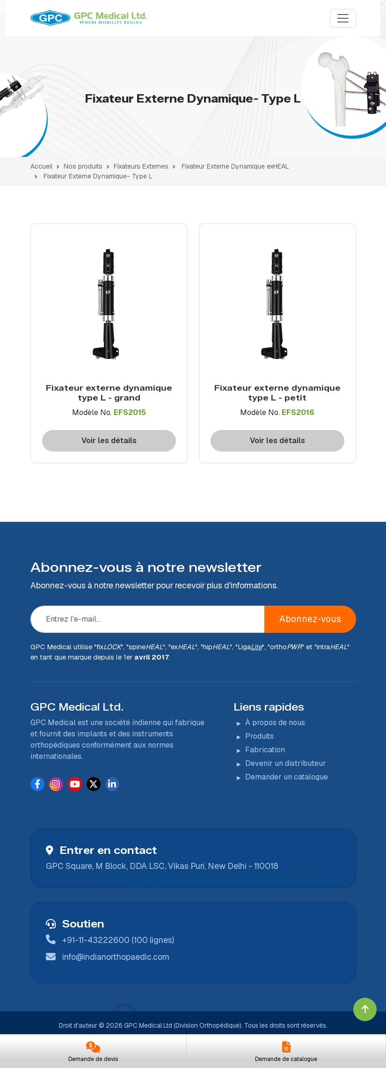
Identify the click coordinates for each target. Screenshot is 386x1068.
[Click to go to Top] (365, 1009)
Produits (259, 736)
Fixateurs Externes (141, 166)
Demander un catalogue (286, 777)
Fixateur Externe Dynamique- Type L (98, 176)
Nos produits (83, 166)
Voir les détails (109, 440)
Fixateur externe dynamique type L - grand (109, 392)
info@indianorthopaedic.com (115, 956)
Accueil (41, 166)
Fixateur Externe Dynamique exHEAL (235, 166)
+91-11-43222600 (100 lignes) (118, 939)
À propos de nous (275, 722)
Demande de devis (93, 1059)
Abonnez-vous (310, 619)
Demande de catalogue (286, 1059)
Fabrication (265, 750)
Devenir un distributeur (285, 763)
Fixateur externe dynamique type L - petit (277, 392)
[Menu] (343, 18)
